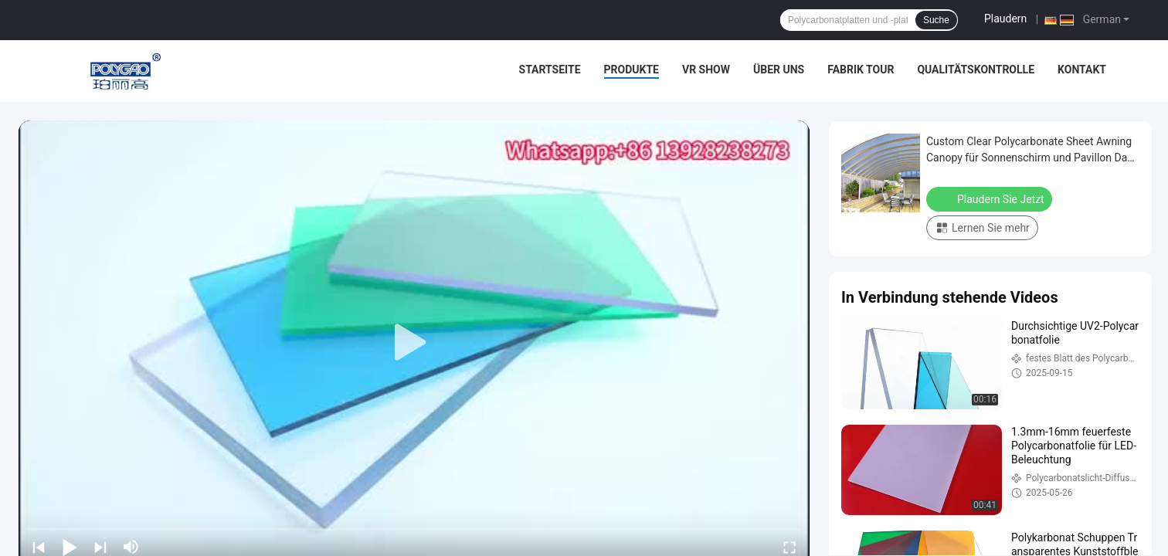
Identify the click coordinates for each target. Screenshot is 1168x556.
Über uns (778, 69)
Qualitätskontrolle (975, 69)
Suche (936, 20)
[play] (414, 343)
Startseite (550, 69)
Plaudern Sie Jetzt (990, 198)
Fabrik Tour (860, 69)
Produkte (631, 69)
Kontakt (1082, 69)
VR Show (706, 69)
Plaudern (1005, 18)
